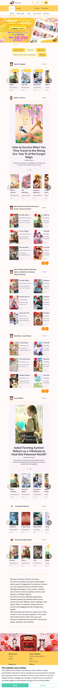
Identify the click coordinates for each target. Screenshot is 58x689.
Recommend (48, 13)
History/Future (18, 50)
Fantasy (42, 55)
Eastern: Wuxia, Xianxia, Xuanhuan (24, 55)
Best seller (21, 13)
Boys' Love (41, 50)
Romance (31, 50)
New (28, 13)
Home (12, 13)
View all (44, 64)
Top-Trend (37, 13)
